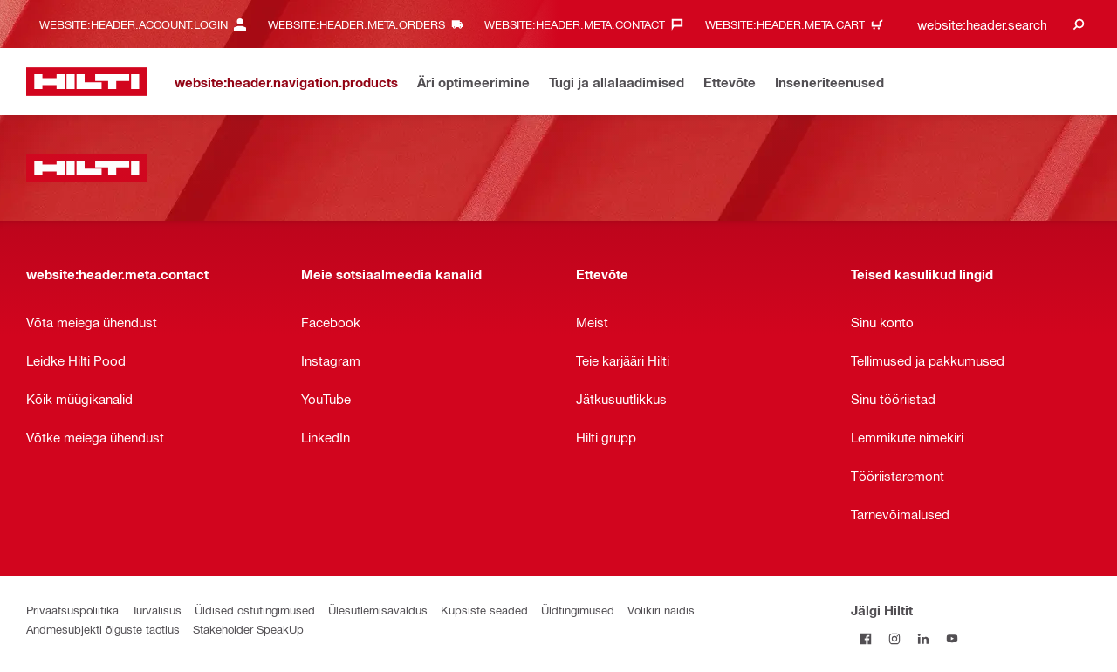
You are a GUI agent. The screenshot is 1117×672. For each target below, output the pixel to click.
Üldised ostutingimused (255, 609)
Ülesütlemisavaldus (378, 609)
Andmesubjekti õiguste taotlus (103, 628)
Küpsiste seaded (484, 609)
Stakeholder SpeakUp (248, 628)
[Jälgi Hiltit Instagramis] (894, 638)
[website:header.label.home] (86, 81)
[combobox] (997, 24)
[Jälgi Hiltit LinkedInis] (922, 638)
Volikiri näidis (661, 609)
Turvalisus (157, 609)
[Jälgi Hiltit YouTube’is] (951, 638)
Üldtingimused (577, 609)
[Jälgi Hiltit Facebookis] (865, 638)
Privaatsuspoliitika (72, 609)
